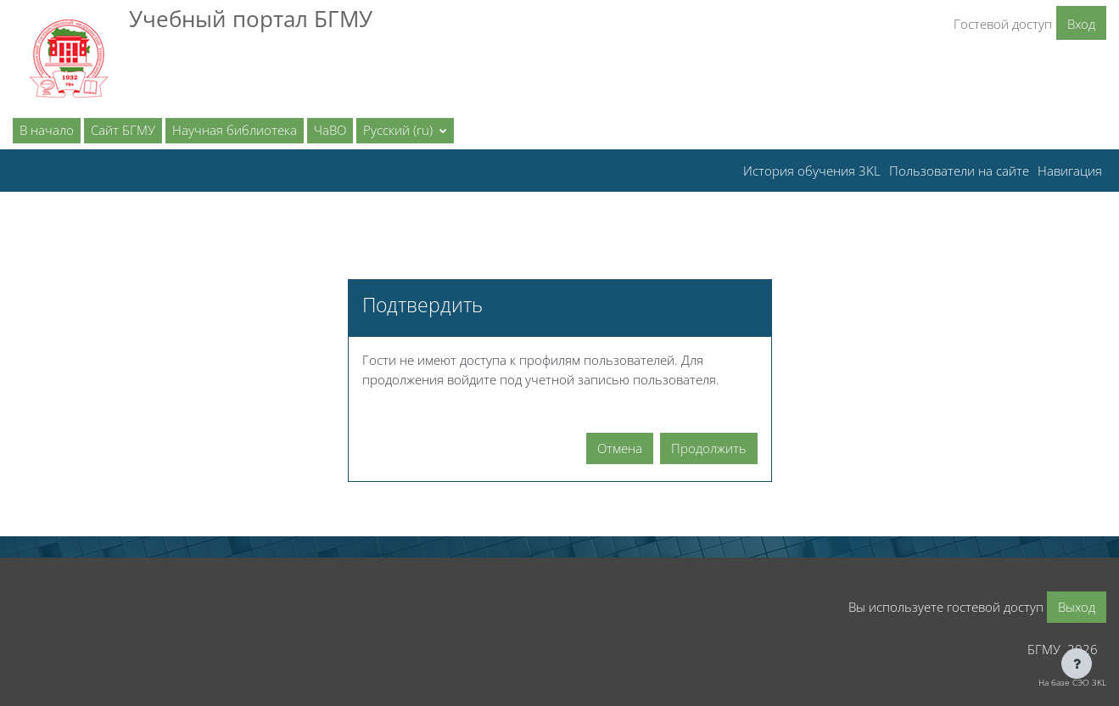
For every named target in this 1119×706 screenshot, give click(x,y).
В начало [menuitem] (47, 129)
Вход (1081, 23)
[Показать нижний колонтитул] (1076, 663)
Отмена (619, 448)
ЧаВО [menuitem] (330, 129)
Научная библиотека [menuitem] (234, 129)
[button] (405, 130)
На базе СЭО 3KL (1072, 682)
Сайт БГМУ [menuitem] (123, 129)
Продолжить (709, 448)
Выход (1076, 606)
